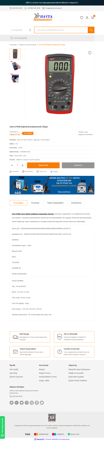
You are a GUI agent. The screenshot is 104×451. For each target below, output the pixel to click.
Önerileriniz (76, 203)
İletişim (42, 369)
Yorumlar (35, 203)
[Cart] (91, 17)
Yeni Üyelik (14, 369)
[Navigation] (52, 38)
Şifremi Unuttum (16, 377)
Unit (16, 144)
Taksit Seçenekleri (55, 203)
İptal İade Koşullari (76, 377)
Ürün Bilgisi (18, 203)
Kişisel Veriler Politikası (78, 380)
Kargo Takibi (44, 380)
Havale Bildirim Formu (48, 377)
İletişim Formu (45, 373)
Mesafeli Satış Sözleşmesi (79, 369)
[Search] (64, 30)
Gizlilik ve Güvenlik (76, 373)
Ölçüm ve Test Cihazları (25, 140)
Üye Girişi (13, 373)
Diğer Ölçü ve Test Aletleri (44, 140)
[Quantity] (17, 165)
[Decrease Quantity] (12, 165)
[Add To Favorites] (89, 53)
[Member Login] (83, 17)
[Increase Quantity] (22, 165)
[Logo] (39, 17)
